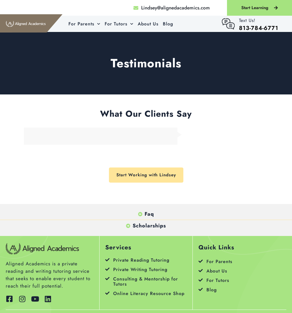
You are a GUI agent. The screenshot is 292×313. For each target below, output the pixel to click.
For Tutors (119, 23)
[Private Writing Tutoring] (107, 269)
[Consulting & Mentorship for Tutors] (107, 278)
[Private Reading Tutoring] (107, 260)
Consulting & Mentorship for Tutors (145, 281)
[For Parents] (200, 261)
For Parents (84, 23)
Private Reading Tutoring (141, 260)
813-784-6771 (258, 28)
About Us (148, 24)
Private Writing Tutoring (140, 269)
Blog (168, 24)
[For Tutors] (200, 280)
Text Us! (247, 20)
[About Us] (200, 270)
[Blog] (200, 289)
